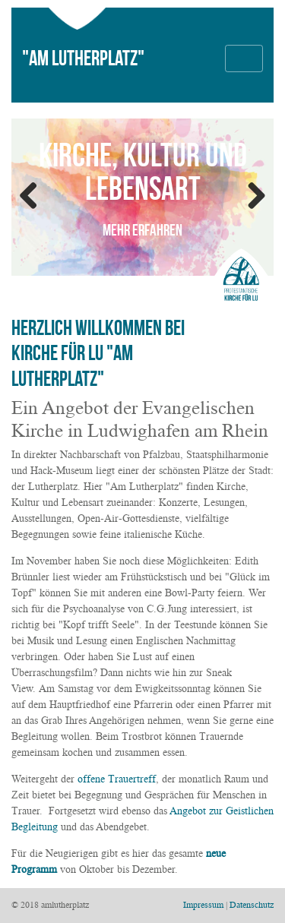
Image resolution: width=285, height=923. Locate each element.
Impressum (203, 905)
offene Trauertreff (117, 779)
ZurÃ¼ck (34, 197)
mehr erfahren (142, 230)
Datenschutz (252, 905)
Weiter (251, 197)
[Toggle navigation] (243, 58)
